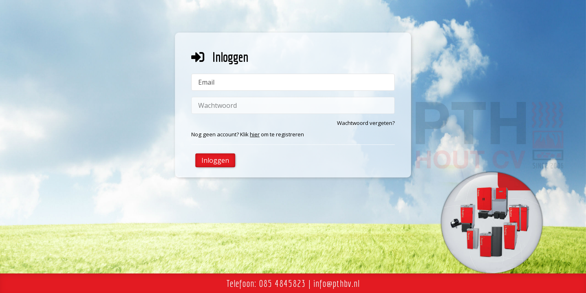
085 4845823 (282, 283)
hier (255, 134)
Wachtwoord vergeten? (366, 123)
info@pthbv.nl (336, 283)
